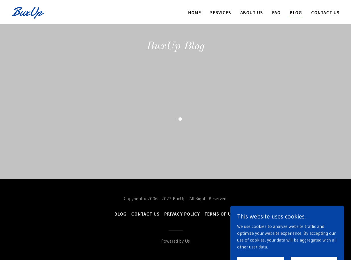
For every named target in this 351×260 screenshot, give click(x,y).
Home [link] (194, 12)
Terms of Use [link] (220, 214)
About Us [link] (251, 12)
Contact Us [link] (325, 12)
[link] (68, 14)
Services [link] (220, 12)
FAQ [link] (276, 12)
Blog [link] (296, 12)
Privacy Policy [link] (182, 214)
